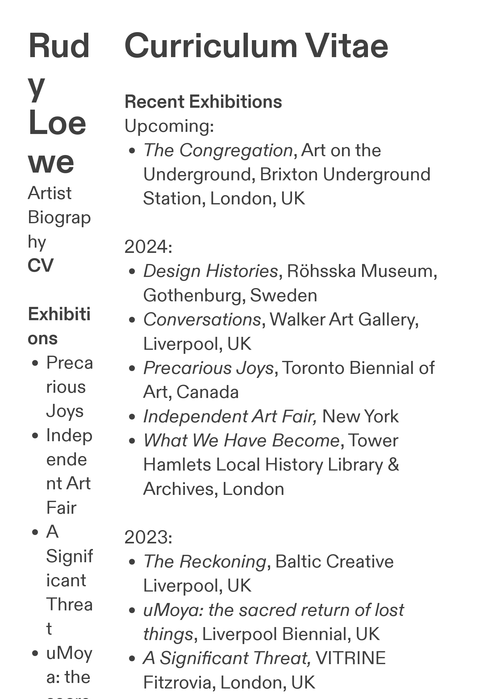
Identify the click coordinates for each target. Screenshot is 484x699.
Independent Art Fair (69, 472)
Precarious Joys (70, 387)
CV (40, 266)
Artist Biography (59, 217)
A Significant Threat (69, 581)
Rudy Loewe (58, 104)
